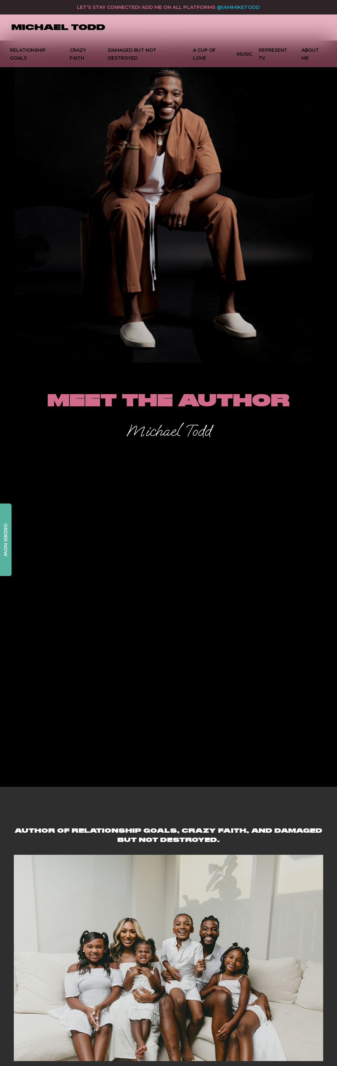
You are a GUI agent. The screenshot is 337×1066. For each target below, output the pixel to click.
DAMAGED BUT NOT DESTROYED (132, 54)
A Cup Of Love (204, 54)
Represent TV (273, 54)
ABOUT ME (310, 54)
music (244, 54)
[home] (58, 27)
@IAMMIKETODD (238, 7)
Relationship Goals (28, 54)
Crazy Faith (78, 54)
